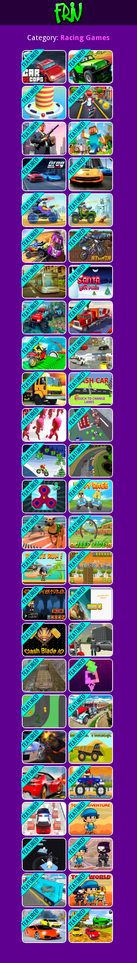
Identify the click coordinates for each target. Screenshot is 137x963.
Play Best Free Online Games (81, 13)
